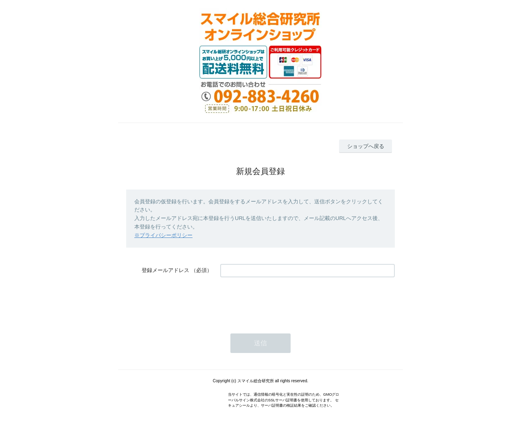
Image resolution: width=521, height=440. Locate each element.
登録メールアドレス (165, 270)
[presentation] (282, 301)
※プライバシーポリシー (163, 235)
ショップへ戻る (365, 146)
